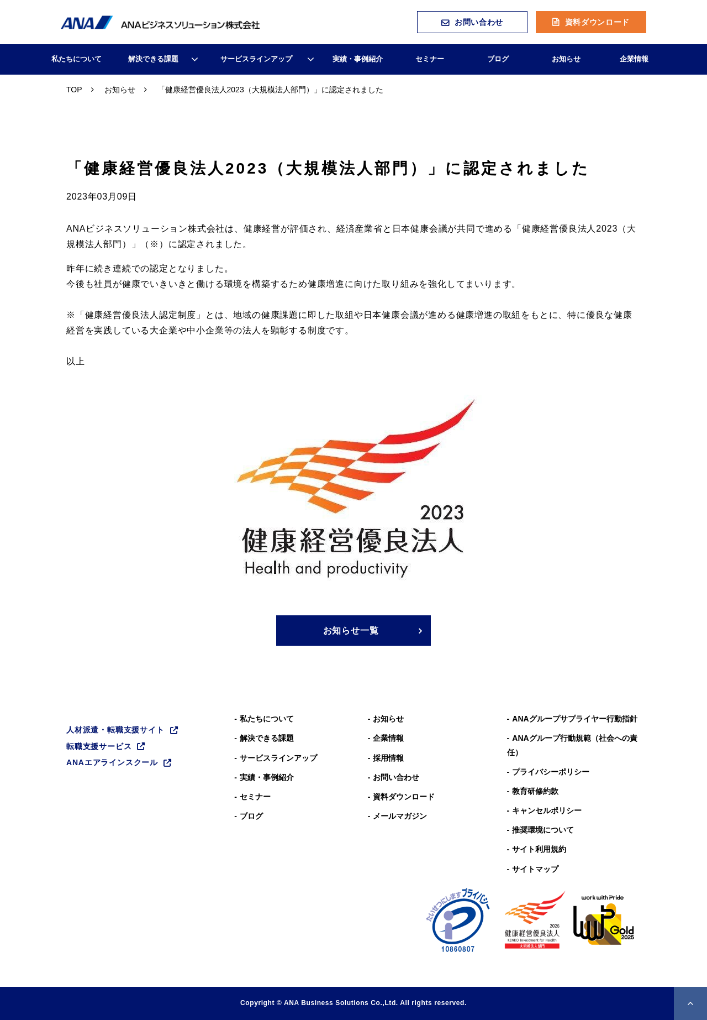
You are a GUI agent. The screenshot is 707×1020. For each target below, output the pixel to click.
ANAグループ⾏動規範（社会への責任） (572, 745)
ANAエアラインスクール (112, 762)
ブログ (498, 59)
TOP (74, 89)
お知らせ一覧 (351, 630)
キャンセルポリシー (547, 810)
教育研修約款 (535, 791)
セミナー (429, 59)
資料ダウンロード (597, 22)
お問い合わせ (479, 22)
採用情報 (388, 758)
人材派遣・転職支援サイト (115, 729)
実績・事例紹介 (358, 59)
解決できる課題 (153, 59)
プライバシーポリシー (550, 771)
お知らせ (566, 59)
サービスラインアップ (256, 59)
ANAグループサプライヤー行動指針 (574, 718)
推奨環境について (543, 829)
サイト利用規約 (539, 849)
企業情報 (634, 59)
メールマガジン (400, 816)
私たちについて (76, 59)
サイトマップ (535, 869)
